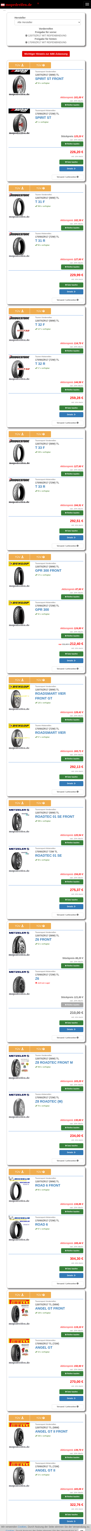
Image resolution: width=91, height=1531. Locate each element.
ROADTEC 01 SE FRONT (54, 816)
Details (71, 169)
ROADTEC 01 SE (48, 855)
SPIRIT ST (43, 117)
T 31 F (40, 202)
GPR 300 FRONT (48, 570)
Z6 (37, 978)
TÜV (19, 65)
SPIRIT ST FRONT (49, 79)
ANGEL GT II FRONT (51, 1431)
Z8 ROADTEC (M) (49, 1101)
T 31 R (40, 241)
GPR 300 (42, 609)
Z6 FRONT (43, 939)
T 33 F (40, 447)
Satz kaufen (71, 162)
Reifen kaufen (72, 105)
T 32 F (40, 324)
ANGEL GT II (45, 1470)
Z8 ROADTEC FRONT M (54, 1062)
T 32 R (40, 364)
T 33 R (40, 486)
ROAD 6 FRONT (47, 1185)
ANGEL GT (44, 1347)
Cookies (22, 1526)
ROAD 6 (41, 1224)
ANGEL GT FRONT (50, 1308)
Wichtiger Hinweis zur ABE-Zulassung (46, 54)
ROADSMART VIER (50, 732)
